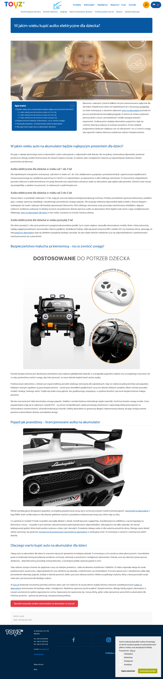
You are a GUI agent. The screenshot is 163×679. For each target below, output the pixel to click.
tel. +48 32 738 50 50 (41, 641)
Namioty (119, 12)
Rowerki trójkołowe (50, 12)
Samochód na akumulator (136, 510)
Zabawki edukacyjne (132, 12)
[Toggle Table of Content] (71, 106)
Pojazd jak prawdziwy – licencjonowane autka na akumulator (39, 124)
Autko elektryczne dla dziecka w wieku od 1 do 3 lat (38, 112)
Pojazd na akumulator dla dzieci (80, 12)
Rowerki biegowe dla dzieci (31, 12)
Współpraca (102, 5)
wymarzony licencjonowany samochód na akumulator (63, 531)
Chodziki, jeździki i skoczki (104, 12)
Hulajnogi (63, 12)
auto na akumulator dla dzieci (34, 212)
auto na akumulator (131, 110)
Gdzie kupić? (89, 5)
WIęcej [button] (132, 650)
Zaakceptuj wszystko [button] (148, 671)
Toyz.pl (16, 584)
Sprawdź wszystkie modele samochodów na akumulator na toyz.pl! (44, 604)
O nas (123, 5)
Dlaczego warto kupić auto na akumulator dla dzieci (36, 127)
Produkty (77, 5)
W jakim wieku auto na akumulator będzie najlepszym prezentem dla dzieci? (45, 109)
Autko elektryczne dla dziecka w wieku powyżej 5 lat (38, 118)
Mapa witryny (38, 664)
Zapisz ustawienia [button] (128, 671)
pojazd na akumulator (24, 232)
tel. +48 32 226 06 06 (41, 639)
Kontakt (132, 5)
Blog (35, 669)
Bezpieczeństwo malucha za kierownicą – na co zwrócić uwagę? (40, 120)
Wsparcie (114, 5)
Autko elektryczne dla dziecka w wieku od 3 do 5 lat (38, 115)
